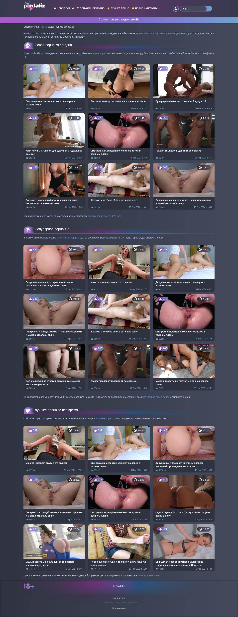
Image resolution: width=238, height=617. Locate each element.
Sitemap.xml (119, 598)
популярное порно (182, 33)
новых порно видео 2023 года (105, 216)
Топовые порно (104, 418)
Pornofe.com (118, 608)
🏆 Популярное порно (90, 8)
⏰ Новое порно (63, 8)
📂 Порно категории (146, 8)
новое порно (99, 53)
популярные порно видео (70, 237)
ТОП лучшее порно (148, 575)
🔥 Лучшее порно (118, 8)
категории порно (145, 33)
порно (44, 26)
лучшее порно (163, 33)
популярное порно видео (155, 397)
